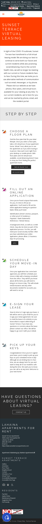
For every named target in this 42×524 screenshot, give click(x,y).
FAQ (4, 6)
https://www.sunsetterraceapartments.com (15, 446)
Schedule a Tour (7, 474)
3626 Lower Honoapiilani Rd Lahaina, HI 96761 (17, 4)
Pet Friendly (5, 502)
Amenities (5, 466)
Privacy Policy (21, 521)
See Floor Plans (17, 172)
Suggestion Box (7, 500)
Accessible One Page (8, 480)
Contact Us (21, 412)
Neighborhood (6, 470)
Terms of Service (31, 521)
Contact (4, 472)
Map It (37, 4)
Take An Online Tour (21, 167)
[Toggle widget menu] (6, 517)
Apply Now (14, 243)
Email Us (4, 444)
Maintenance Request (8, 498)
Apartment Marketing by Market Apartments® (18, 453)
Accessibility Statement (9, 478)
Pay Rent (4, 494)
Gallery (4, 464)
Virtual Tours (6, 476)
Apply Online (27, 2)
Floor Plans (5, 468)
